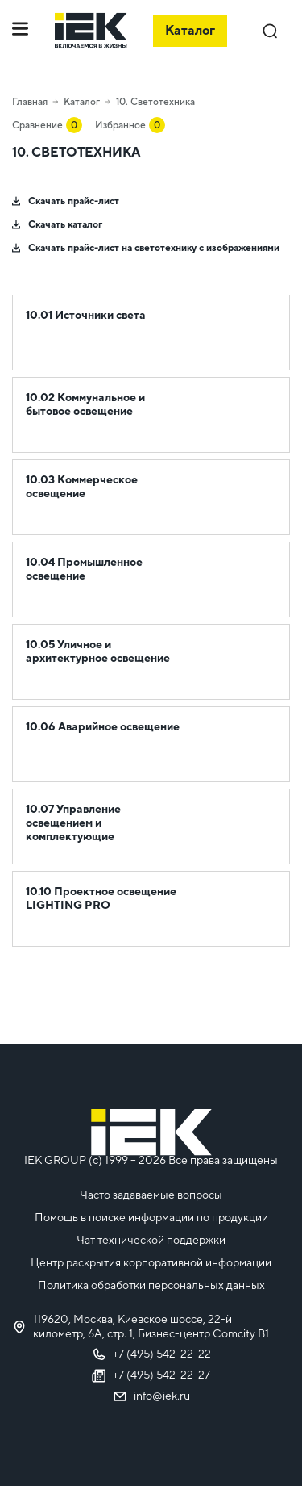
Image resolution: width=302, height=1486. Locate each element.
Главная (30, 101)
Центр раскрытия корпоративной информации (151, 1262)
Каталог (82, 101)
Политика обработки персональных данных (151, 1285)
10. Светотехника (155, 101)
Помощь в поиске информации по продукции (151, 1217)
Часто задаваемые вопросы (151, 1194)
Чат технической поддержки (151, 1239)
